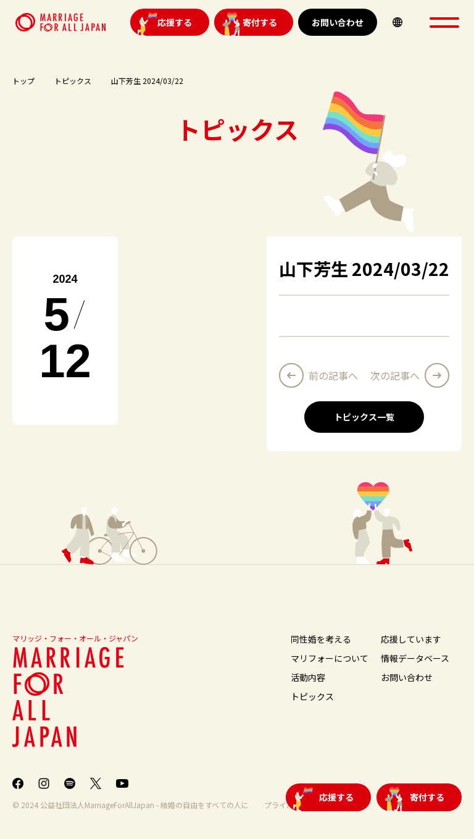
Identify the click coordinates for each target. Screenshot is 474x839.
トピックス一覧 (364, 417)
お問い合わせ (338, 22)
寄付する (260, 22)
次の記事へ (395, 375)
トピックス (72, 80)
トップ (23, 80)
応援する (174, 22)
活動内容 (308, 677)
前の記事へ (333, 375)
